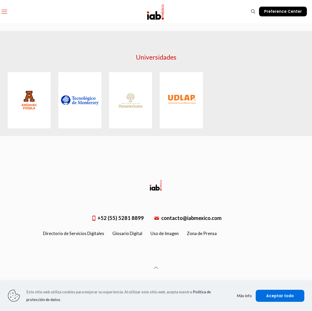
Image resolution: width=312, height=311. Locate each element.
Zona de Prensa (202, 233)
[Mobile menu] (4, 11)
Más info (244, 295)
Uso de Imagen (164, 233)
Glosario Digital (127, 233)
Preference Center (283, 11)
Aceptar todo (280, 295)
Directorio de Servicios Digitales (73, 233)
